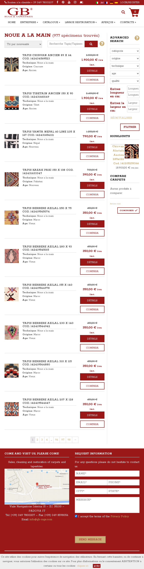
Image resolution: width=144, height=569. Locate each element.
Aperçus (107, 22)
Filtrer (130, 127)
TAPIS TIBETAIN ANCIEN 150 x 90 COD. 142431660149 (47, 95)
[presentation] (103, 528)
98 (69, 440)
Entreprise (28, 22)
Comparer (127, 210)
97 (62, 440)
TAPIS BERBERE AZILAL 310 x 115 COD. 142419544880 (47, 363)
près (97, 566)
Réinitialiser (121, 118)
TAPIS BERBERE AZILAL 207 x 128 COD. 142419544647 (47, 401)
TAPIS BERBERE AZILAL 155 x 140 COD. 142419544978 (47, 286)
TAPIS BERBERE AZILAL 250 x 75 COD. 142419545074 (46, 210)
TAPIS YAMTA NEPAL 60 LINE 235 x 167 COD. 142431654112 (48, 133)
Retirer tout (115, 203)
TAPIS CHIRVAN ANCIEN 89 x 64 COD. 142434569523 (46, 57)
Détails (92, 71)
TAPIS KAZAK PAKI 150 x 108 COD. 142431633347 (47, 171)
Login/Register (130, 2)
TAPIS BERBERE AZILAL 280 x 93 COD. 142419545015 (47, 248)
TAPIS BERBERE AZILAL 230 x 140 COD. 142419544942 (47, 325)
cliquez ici (82, 566)
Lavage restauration (80, 22)
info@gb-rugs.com (41, 519)
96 (56, 440)
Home (12, 22)
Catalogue (50, 22)
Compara (92, 80)
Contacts (127, 22)
